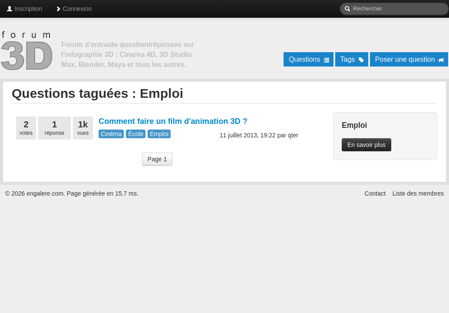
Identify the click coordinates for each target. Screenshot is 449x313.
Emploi (159, 133)
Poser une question (409, 59)
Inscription (24, 8)
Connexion (73, 8)
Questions (309, 59)
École (135, 133)
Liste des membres (418, 193)
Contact (375, 193)
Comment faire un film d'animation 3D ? (173, 121)
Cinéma (111, 133)
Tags (352, 59)
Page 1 (157, 159)
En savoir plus (366, 144)
